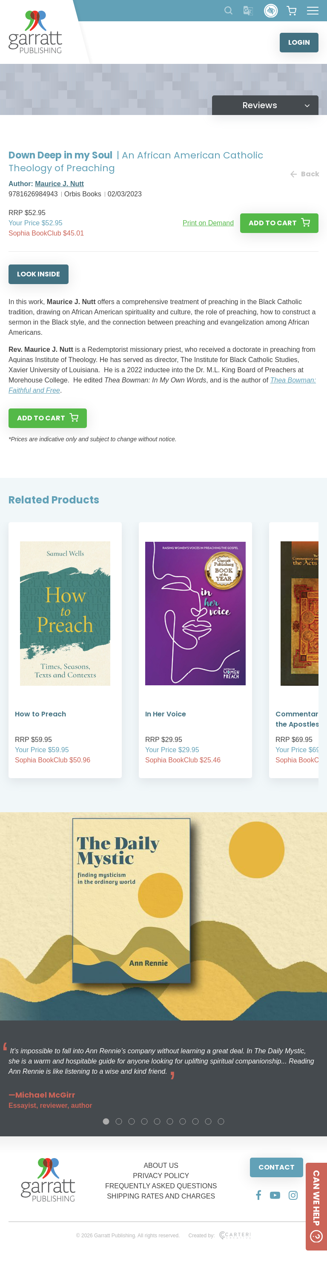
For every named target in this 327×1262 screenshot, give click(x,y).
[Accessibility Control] (271, 11)
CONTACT (276, 1167)
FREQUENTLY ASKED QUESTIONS (161, 1186)
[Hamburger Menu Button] (312, 10)
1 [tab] (106, 1121)
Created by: (219, 1235)
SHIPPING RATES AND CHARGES (161, 1196)
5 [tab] (157, 1121)
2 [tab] (119, 1121)
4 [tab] (144, 1121)
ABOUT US (160, 1165)
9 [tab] (208, 1121)
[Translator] (248, 11)
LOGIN (299, 42)
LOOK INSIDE (38, 274)
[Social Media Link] (258, 1195)
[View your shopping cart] (291, 10)
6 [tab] (170, 1121)
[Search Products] (228, 10)
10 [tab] (221, 1121)
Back (304, 174)
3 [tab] (131, 1121)
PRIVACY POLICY (161, 1175)
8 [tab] (195, 1121)
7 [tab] (182, 1121)
